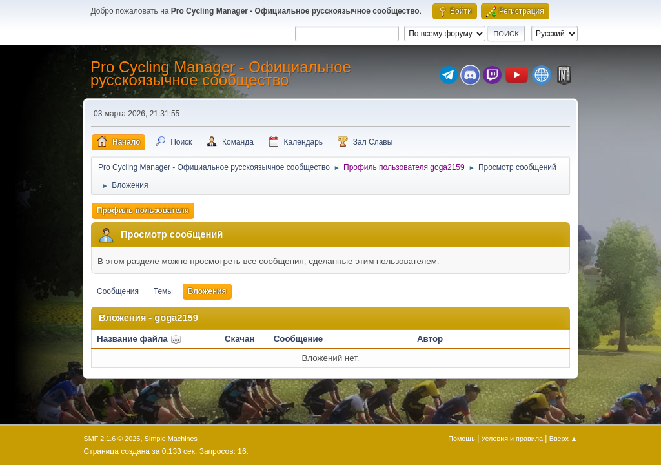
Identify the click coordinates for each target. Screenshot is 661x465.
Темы (163, 291)
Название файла (139, 339)
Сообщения (118, 291)
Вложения (207, 291)
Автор (430, 339)
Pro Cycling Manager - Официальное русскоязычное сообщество (220, 73)
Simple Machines (171, 438)
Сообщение (298, 339)
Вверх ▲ (563, 438)
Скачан (240, 339)
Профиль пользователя (143, 210)
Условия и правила (512, 438)
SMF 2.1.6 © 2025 (112, 438)
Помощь (461, 438)
